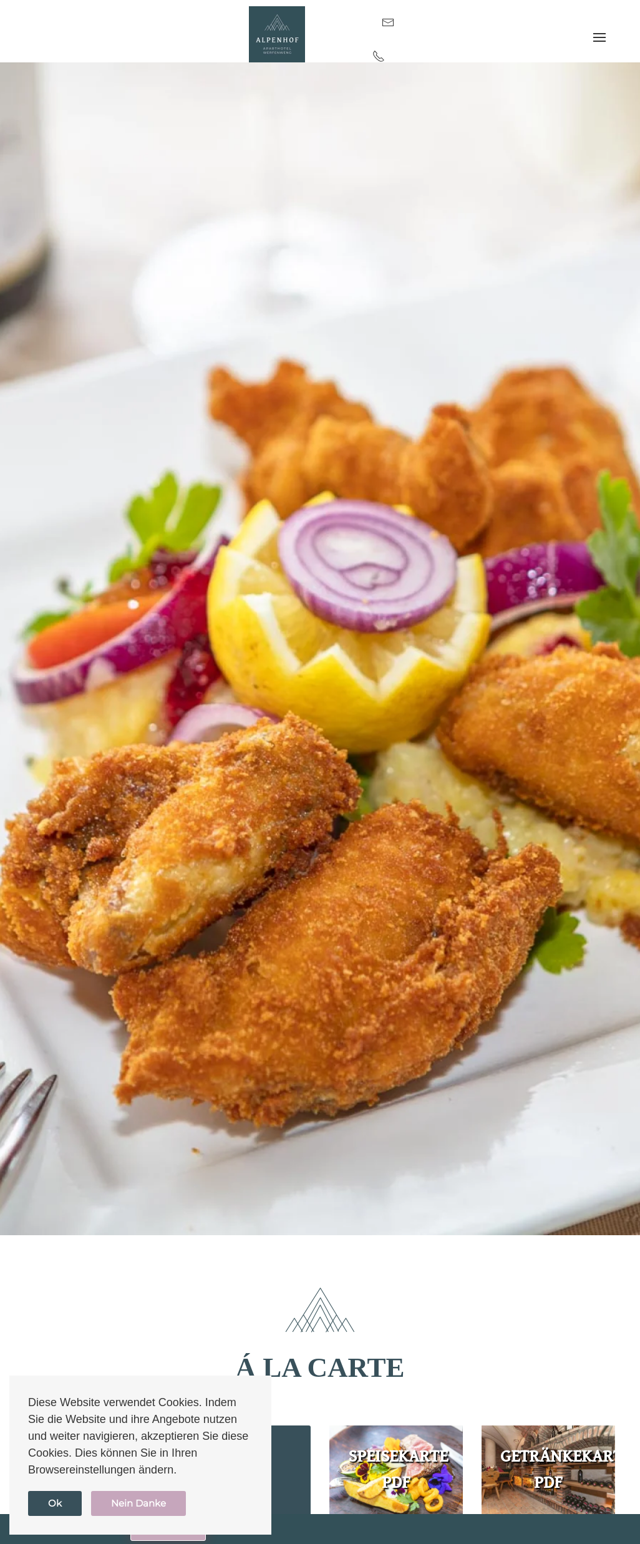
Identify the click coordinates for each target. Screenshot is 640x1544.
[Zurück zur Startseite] (277, 34)
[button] (599, 37)
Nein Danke (138, 1503)
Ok (55, 1503)
